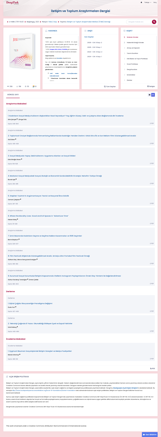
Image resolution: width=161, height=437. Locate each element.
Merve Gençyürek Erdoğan (26, 260)
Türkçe (147, 2)
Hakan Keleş (12, 220)
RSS (152, 368)
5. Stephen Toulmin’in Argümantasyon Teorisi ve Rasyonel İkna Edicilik (38, 196)
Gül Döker (11, 139)
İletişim (151, 86)
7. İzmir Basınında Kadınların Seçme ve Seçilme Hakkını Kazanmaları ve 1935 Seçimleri (45, 236)
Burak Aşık (11, 179)
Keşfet (129, 31)
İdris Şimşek (12, 119)
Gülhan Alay (12, 260)
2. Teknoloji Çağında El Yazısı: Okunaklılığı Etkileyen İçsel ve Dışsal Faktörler (40, 323)
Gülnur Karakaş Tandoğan (17, 280)
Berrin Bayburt (13, 240)
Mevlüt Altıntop (13, 355)
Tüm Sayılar (110, 86)
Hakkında (52, 31)
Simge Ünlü (22, 119)
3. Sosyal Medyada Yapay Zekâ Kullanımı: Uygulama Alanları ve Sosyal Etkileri (41, 156)
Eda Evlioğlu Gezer (14, 159)
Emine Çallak (33, 280)
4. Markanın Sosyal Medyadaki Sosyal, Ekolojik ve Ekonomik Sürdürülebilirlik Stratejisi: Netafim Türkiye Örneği (55, 176)
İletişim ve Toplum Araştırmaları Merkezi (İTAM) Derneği (88, 22)
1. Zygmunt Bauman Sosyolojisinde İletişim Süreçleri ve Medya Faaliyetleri (40, 351)
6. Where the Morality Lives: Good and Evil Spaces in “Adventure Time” (38, 216)
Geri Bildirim (151, 434)
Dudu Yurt (11, 307)
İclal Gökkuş (12, 327)
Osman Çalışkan (14, 200)
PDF (151, 123)
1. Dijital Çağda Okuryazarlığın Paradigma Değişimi (30, 303)
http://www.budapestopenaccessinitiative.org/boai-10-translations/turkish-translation (43, 390)
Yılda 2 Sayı (52, 22)
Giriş (155, 2)
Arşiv (89, 31)
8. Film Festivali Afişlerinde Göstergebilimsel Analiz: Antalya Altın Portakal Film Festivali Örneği (49, 256)
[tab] (13, 94)
